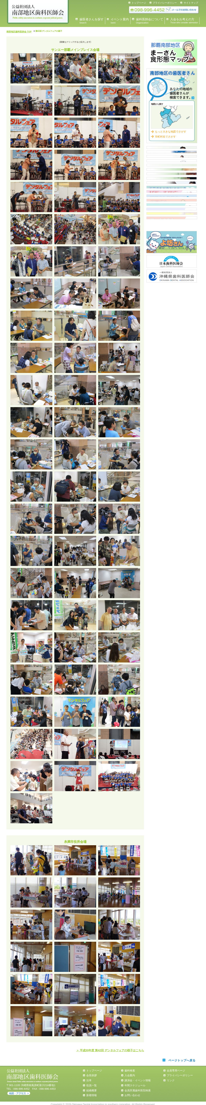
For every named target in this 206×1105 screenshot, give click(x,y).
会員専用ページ (176, 1068)
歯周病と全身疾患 (171, 316)
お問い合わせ (132, 1093)
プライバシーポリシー (165, 2)
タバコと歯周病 (171, 330)
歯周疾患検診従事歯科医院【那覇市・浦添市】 (171, 261)
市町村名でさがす (165, 134)
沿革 (89, 1078)
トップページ (139, 2)
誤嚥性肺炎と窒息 (171, 344)
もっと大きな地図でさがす (170, 128)
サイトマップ (191, 2)
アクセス (18, 1091)
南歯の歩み (171, 358)
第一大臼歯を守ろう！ (171, 372)
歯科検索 (172, 84)
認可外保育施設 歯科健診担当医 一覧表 (171, 233)
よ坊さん (171, 400)
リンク (171, 1078)
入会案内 (171, 191)
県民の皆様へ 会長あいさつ (171, 150)
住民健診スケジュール (171, 205)
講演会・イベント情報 (138, 1078)
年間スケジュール (135, 1083)
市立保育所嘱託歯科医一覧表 (171, 219)
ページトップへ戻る (181, 1058)
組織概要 (91, 1088)
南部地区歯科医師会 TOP (17, 31)
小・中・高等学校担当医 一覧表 (171, 247)
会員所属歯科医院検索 (138, 1088)
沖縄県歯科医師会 (171, 432)
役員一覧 (91, 1083)
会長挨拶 (91, 1073)
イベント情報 (171, 177)
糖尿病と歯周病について (171, 302)
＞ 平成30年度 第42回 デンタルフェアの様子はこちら (117, 1048)
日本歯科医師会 (171, 419)
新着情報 (91, 1093)
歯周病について (171, 274)
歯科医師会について (171, 163)
